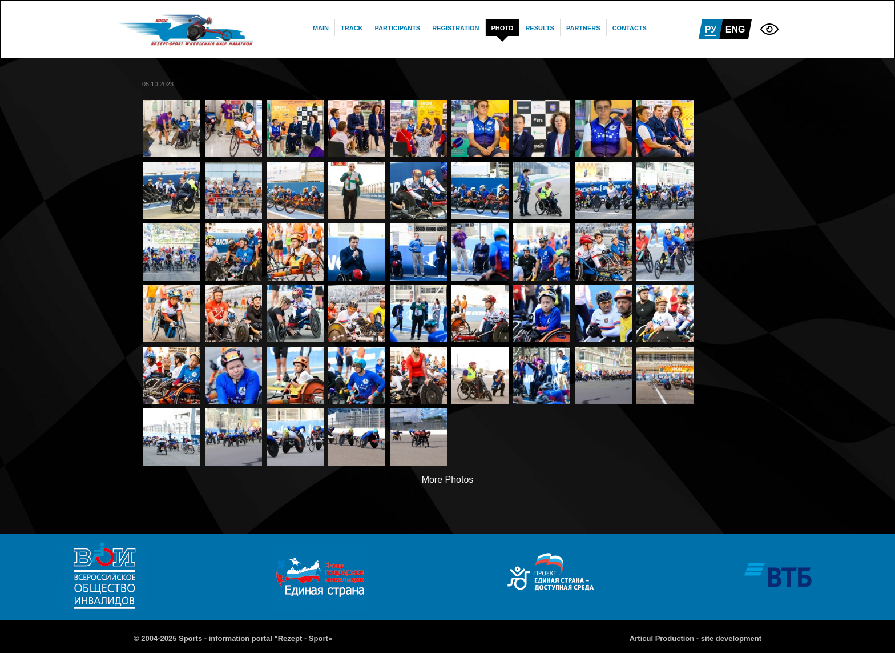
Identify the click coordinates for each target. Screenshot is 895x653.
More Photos (448, 479)
